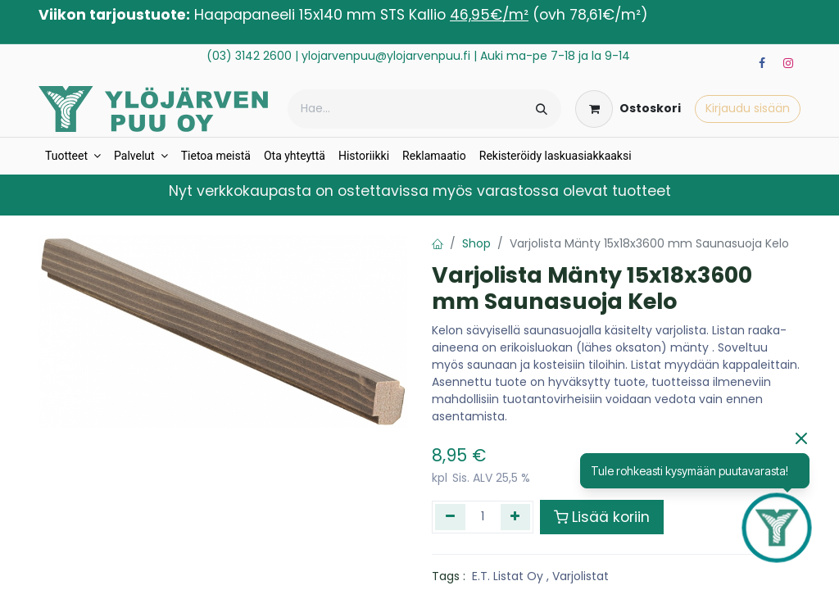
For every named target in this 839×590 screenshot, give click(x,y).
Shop (476, 243)
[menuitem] (73, 156)
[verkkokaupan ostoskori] (628, 109)
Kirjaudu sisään (747, 108)
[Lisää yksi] (516, 517)
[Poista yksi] (450, 517)
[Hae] (541, 109)
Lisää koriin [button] (602, 517)
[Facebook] (762, 63)
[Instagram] (788, 63)
